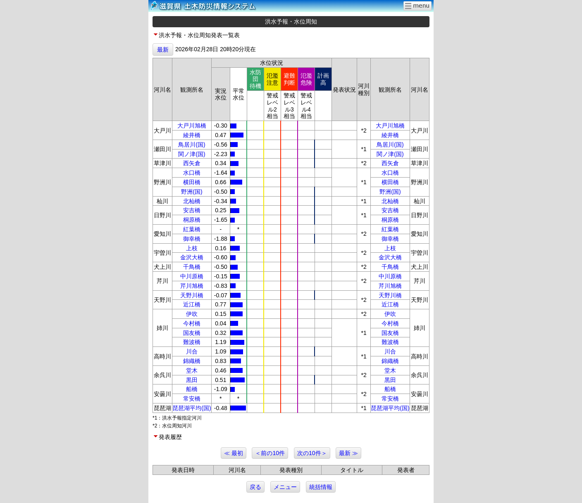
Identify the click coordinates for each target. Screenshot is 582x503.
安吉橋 (191, 210)
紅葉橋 (191, 229)
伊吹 (192, 314)
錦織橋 (191, 361)
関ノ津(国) (191, 154)
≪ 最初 (233, 453)
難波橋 (191, 342)
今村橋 (191, 323)
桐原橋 (191, 219)
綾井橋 (191, 135)
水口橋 (191, 172)
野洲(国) (191, 191)
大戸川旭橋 (191, 125)
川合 (192, 351)
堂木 (192, 370)
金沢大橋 (191, 257)
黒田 (192, 380)
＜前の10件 (270, 453)
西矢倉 (191, 163)
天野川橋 (191, 295)
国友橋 (191, 333)
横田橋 (191, 182)
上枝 (192, 248)
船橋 (192, 389)
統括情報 (320, 487)
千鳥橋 (191, 266)
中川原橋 (191, 276)
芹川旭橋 (191, 285)
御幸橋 (191, 238)
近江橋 (191, 304)
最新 (163, 49)
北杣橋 (191, 201)
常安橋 (191, 398)
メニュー (285, 487)
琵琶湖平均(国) (191, 408)
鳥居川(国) (191, 144)
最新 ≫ (348, 453)
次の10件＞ (312, 453)
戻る (255, 487)
